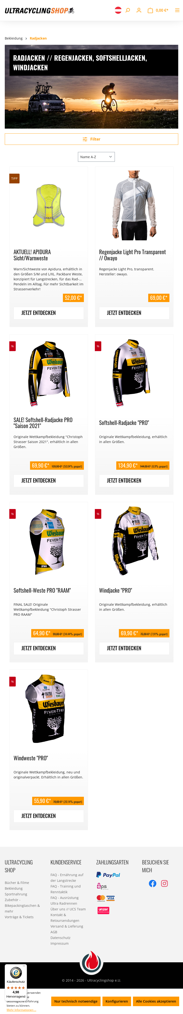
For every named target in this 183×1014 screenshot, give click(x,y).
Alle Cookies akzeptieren (156, 1001)
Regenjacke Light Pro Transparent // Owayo (132, 255)
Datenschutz (61, 937)
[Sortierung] (96, 157)
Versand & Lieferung (67, 926)
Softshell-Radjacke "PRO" (124, 423)
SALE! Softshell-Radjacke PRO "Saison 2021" (43, 423)
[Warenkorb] (158, 10)
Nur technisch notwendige (75, 1001)
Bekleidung (14, 888)
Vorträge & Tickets (19, 917)
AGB (54, 932)
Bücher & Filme (17, 882)
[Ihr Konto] (139, 10)
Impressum (60, 943)
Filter (91, 139)
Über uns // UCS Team (68, 909)
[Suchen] (127, 10)
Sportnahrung (16, 894)
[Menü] (177, 10)
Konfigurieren (117, 1001)
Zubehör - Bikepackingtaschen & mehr (22, 905)
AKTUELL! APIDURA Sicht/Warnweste (32, 255)
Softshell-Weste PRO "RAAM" (42, 590)
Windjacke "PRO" (115, 590)
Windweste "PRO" (31, 758)
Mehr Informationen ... (21, 1010)
